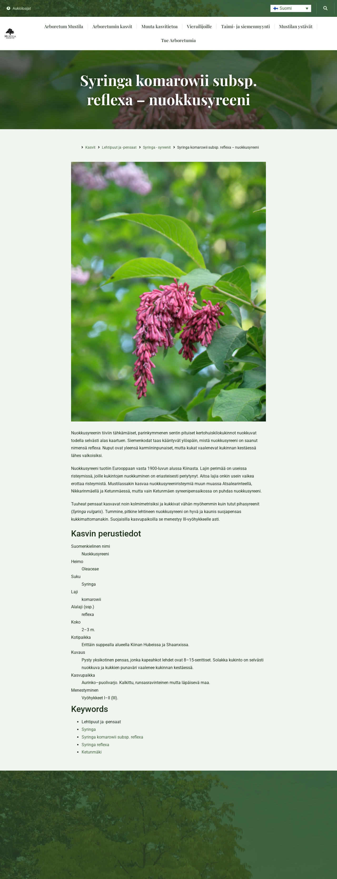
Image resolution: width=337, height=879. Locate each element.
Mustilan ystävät (296, 26)
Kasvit (90, 147)
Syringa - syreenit (157, 147)
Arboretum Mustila (63, 26)
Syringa (89, 729)
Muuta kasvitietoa (159, 26)
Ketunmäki (92, 752)
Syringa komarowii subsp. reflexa (112, 737)
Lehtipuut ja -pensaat (119, 147)
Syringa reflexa (95, 744)
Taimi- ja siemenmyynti (245, 26)
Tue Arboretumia (178, 40)
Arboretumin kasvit (112, 26)
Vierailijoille (199, 26)
